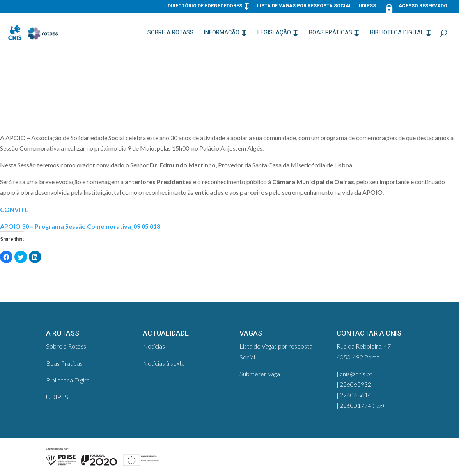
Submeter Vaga (259, 373)
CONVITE (14, 209)
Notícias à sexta (164, 363)
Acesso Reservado (415, 8)
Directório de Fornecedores (205, 6)
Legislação (274, 33)
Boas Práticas (330, 33)
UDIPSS (367, 6)
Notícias (154, 346)
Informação (221, 33)
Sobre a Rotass (170, 33)
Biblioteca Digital (397, 33)
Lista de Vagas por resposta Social (304, 6)
